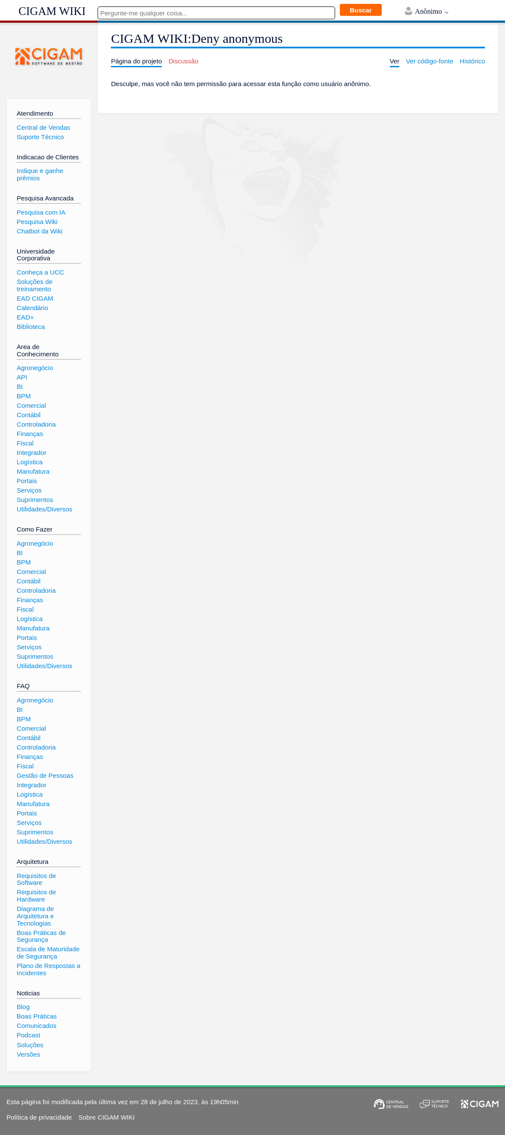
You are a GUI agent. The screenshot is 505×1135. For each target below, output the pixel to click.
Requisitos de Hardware (36, 895)
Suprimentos (35, 499)
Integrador (31, 452)
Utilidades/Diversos (44, 509)
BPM (24, 396)
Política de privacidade (39, 1117)
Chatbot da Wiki (39, 231)
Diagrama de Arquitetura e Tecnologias (35, 915)
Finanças (30, 433)
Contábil (29, 414)
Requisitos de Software (36, 879)
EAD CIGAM (35, 298)
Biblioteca (31, 326)
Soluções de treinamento (35, 285)
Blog (23, 1006)
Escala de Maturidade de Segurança (48, 952)
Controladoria (36, 424)
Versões (28, 1054)
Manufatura (33, 471)
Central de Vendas (43, 127)
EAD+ (25, 317)
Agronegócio (35, 367)
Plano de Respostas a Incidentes (48, 969)
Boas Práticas (37, 1016)
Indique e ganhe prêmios (40, 174)
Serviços (29, 490)
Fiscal (25, 443)
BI (20, 386)
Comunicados (36, 1025)
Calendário (32, 307)
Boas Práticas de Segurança (41, 936)
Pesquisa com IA (41, 212)
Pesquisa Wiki (37, 221)
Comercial (31, 405)
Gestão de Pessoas (45, 775)
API (22, 377)
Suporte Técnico (40, 136)
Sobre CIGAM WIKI (106, 1117)
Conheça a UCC (40, 272)
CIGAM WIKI (52, 11)
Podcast (28, 1035)
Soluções (30, 1044)
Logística (30, 462)
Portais (27, 480)
